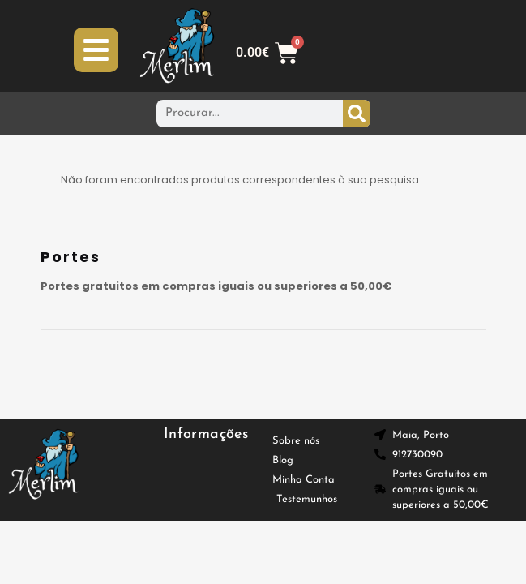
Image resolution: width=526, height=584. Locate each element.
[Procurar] (356, 113)
